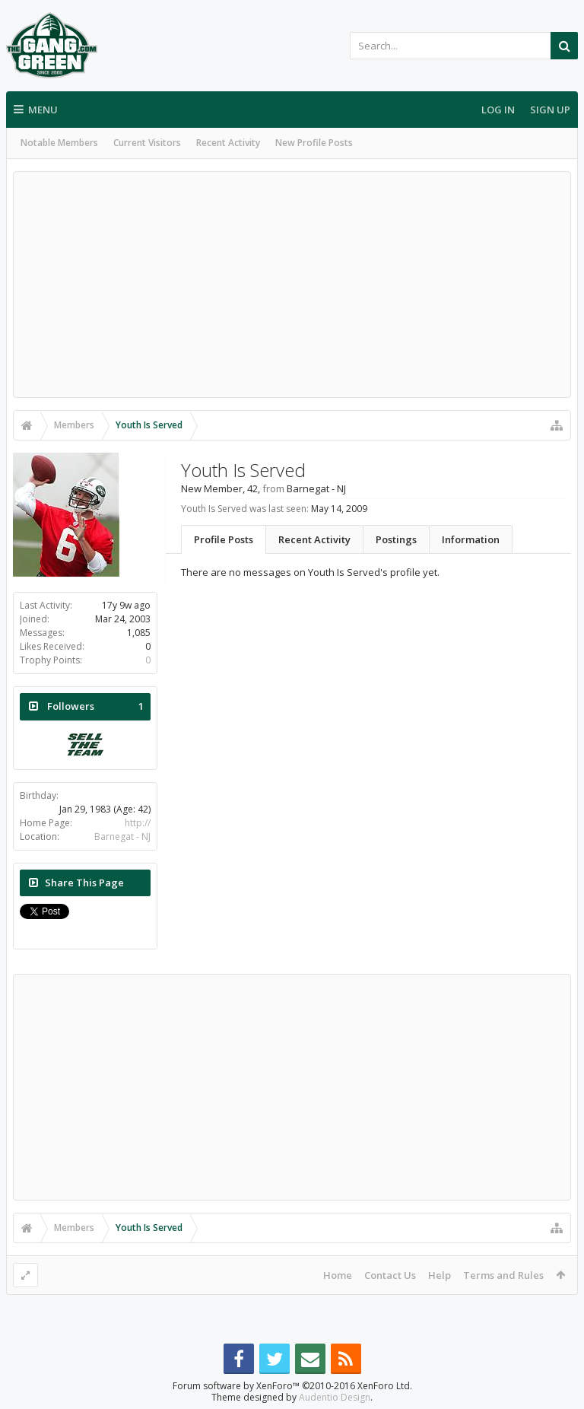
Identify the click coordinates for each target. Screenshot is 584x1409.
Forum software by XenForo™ (292, 1385)
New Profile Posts (314, 142)
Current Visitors (147, 142)
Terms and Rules (503, 1275)
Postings (396, 539)
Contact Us (390, 1275)
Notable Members (59, 142)
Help (439, 1275)
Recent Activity (228, 142)
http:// (138, 822)
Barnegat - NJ (122, 836)
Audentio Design (334, 1397)
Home (337, 1275)
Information (471, 539)
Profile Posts (223, 539)
